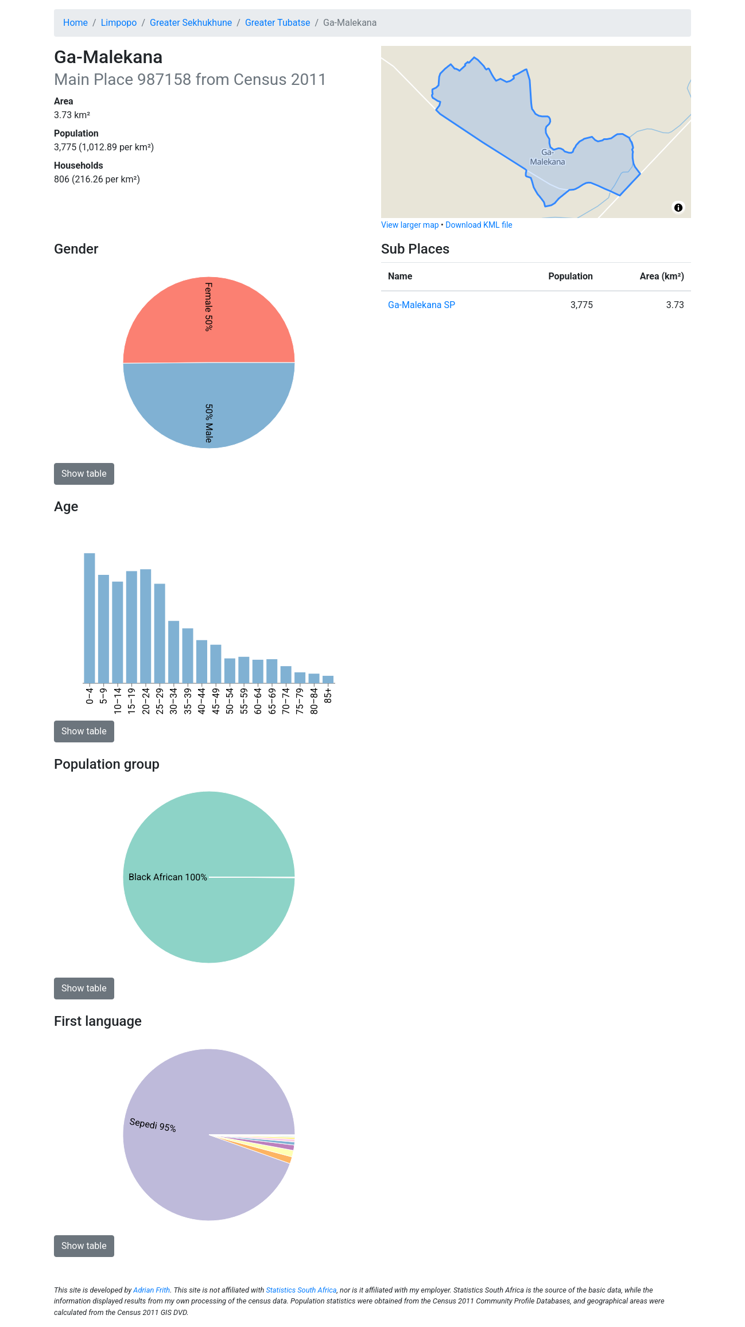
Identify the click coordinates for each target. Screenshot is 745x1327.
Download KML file (478, 224)
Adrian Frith (151, 1290)
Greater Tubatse (277, 22)
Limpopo (119, 22)
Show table (84, 473)
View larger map (410, 224)
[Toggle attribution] (678, 208)
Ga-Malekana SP (421, 304)
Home (75, 22)
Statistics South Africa (301, 1290)
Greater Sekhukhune (191, 22)
